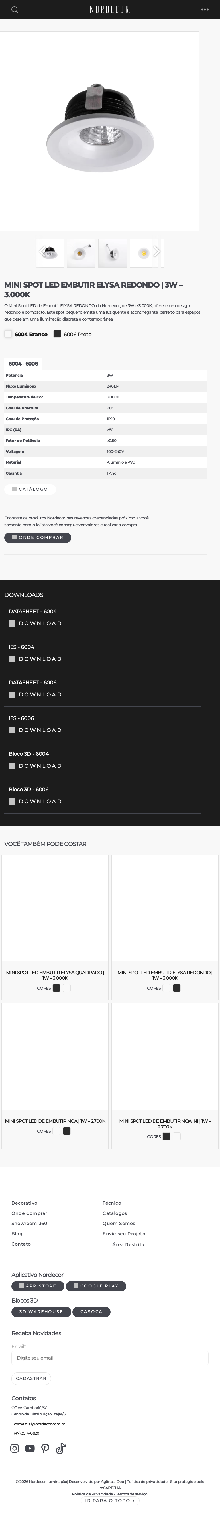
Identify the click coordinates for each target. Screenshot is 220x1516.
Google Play (96, 1286)
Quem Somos (119, 1223)
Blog (17, 1233)
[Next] (159, 251)
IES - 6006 (103, 724)
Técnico (112, 1203)
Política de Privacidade (92, 1494)
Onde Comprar (37, 537)
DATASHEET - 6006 (103, 689)
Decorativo (24, 1203)
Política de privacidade (147, 1481)
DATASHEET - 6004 (103, 617)
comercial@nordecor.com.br (38, 1424)
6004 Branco (26, 334)
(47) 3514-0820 (25, 1433)
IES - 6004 (103, 653)
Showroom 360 (29, 1223)
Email (18, 1346)
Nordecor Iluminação (48, 1481)
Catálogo (30, 489)
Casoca (91, 1311)
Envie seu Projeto (124, 1233)
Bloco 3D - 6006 (103, 795)
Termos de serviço (131, 1494)
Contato (21, 1244)
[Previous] (40, 251)
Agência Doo (112, 1481)
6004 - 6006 (23, 364)
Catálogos (115, 1213)
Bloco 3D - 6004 (103, 760)
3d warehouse (41, 1311)
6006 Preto (72, 334)
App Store (37, 1286)
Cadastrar (31, 1378)
